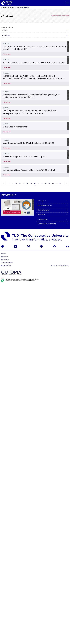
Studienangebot (43, 555)
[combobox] (35, 30)
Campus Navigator (43, 546)
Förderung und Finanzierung (47, 559)
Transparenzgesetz (7, 598)
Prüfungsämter (42, 537)
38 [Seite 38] (42, 519)
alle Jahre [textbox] (5, 30)
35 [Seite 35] (31, 519)
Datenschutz (5, 595)
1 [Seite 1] (9, 519)
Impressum (4, 592)
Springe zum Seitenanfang (59, 601)
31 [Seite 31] (16, 519)
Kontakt (3, 589)
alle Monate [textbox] (6, 35)
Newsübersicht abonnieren (60, 15)
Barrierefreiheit (6, 601)
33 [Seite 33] (23, 519)
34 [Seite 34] (27, 519)
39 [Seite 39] (45, 519)
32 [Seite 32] (20, 519)
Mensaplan (41, 550)
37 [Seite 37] (38, 519)
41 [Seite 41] (53, 519)
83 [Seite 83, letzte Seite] (60, 519)
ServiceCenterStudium (45, 541)
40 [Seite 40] (49, 519)
